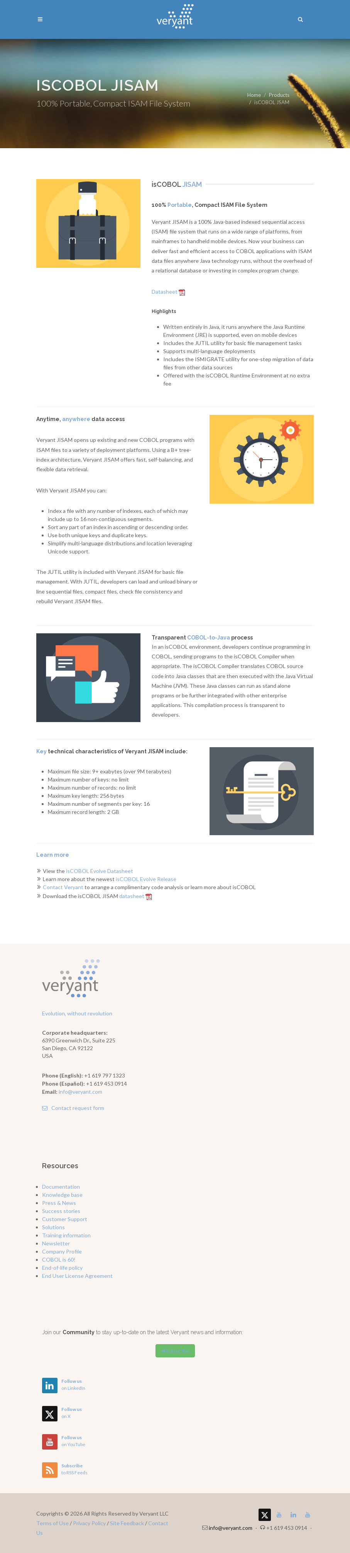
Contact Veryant (63, 887)
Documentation (61, 1186)
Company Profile (62, 1251)
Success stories (61, 1211)
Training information (66, 1235)
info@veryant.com (80, 1091)
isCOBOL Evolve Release (146, 879)
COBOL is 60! (59, 1259)
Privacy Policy (89, 1523)
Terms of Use (52, 1523)
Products (279, 95)
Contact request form (73, 1108)
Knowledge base (62, 1194)
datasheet (135, 896)
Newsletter (56, 1243)
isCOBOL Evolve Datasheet (99, 871)
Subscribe (175, 1351)
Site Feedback (127, 1523)
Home (254, 95)
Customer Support (64, 1219)
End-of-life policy (62, 1267)
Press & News (59, 1202)
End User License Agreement (77, 1275)
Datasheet (168, 291)
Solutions (53, 1227)
